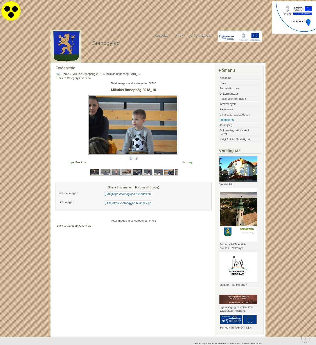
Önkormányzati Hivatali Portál (234, 132)
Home (65, 74)
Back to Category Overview (74, 78)
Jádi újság (225, 125)
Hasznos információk (232, 98)
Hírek (179, 35)
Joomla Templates (251, 343)
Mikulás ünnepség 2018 (87, 74)
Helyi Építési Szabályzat (234, 139)
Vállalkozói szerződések (234, 114)
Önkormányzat (200, 35)
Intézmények (227, 104)
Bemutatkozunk (229, 88)
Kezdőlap (162, 35)
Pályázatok (226, 109)
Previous (81, 162)
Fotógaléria (226, 119)
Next (185, 162)
